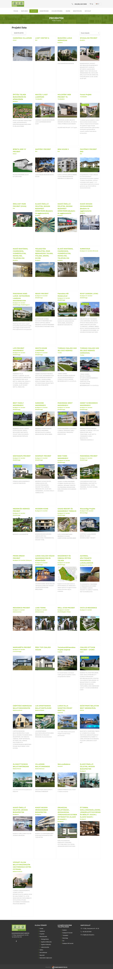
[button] (90, 33)
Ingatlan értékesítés (45, 944)
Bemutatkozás (77, 11)
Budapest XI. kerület (66, 932)
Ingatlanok (24, 11)
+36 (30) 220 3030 (86, 931)
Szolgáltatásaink (57, 11)
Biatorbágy (64, 938)
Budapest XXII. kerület (67, 943)
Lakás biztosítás (44, 947)
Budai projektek (19, 33)
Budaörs (64, 930)
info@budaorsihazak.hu (87, 934)
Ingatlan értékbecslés (45, 941)
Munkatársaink (44, 11)
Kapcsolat (88, 11)
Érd (62, 940)
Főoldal (15, 11)
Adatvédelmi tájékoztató (45, 957)
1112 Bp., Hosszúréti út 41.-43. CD (90, 928)
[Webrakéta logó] (59, 967)
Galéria (68, 11)
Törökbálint (64, 935)
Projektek (34, 11)
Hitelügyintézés (44, 939)
